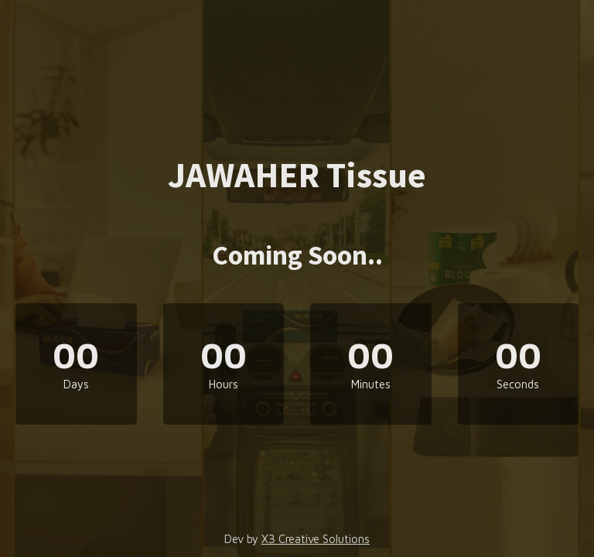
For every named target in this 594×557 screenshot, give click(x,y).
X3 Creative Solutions (315, 538)
